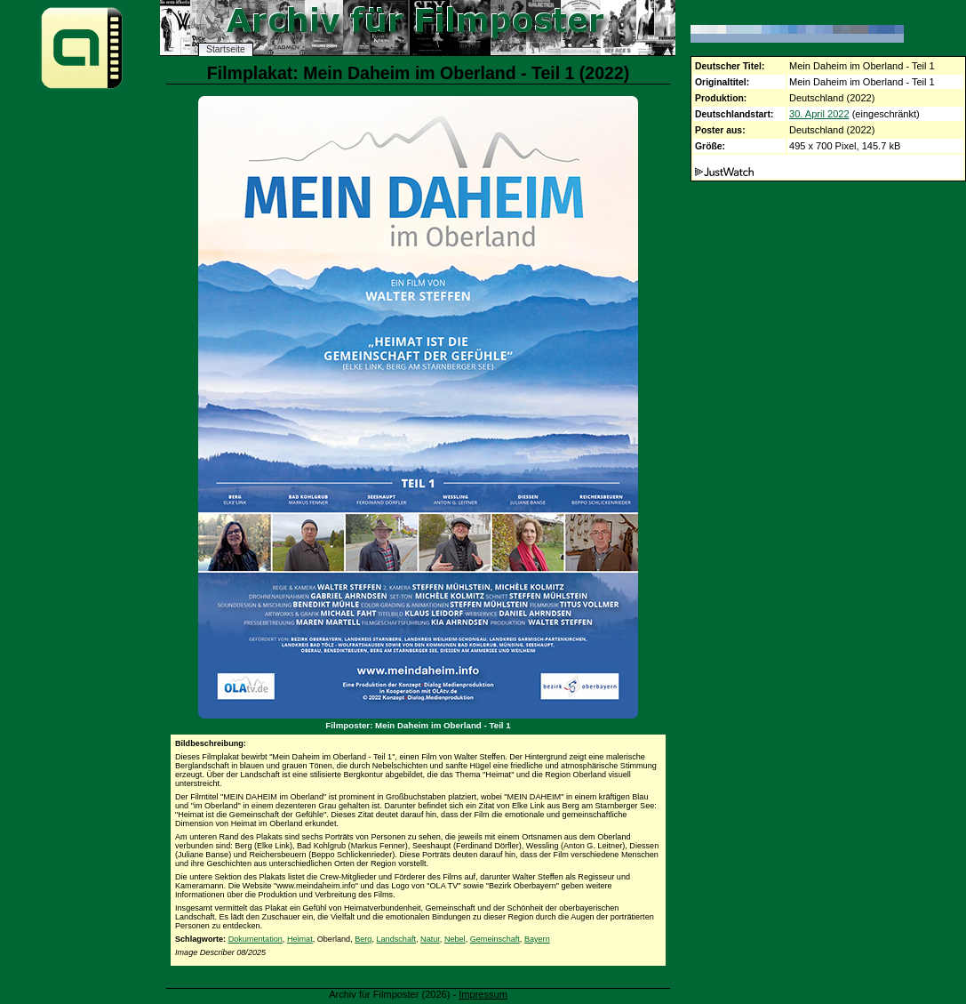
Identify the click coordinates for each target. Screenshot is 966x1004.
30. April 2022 (819, 113)
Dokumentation (255, 939)
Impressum (483, 994)
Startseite (225, 49)
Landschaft (397, 939)
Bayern (537, 939)
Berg (363, 939)
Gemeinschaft (495, 939)
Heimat (300, 939)
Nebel (455, 939)
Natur (430, 939)
